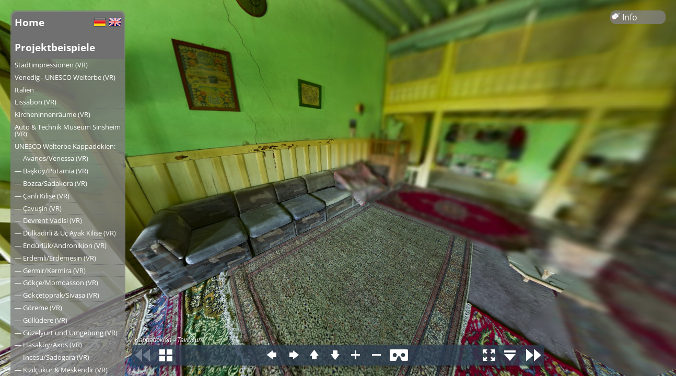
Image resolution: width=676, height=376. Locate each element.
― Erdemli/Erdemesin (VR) (55, 258)
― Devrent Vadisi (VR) (48, 220)
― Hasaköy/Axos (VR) (48, 344)
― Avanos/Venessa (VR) (51, 158)
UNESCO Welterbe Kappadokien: (65, 146)
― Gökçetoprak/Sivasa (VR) (57, 295)
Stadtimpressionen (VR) (51, 64)
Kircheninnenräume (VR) (52, 114)
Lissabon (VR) (35, 102)
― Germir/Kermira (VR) (50, 270)
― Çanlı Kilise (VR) (42, 196)
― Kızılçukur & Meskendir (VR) (61, 369)
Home (29, 22)
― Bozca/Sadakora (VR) (51, 183)
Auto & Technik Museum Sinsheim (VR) (68, 130)
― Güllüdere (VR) (41, 320)
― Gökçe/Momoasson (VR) (56, 282)
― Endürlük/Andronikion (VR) (61, 245)
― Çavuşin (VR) (38, 208)
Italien (24, 90)
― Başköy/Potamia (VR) (51, 170)
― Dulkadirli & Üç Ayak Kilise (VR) (65, 233)
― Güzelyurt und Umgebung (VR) (66, 332)
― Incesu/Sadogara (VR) (52, 357)
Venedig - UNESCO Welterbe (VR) (65, 77)
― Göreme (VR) (38, 307)
